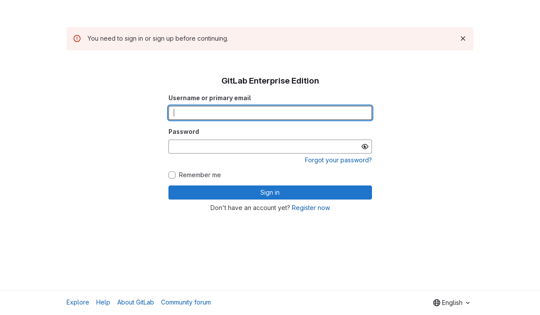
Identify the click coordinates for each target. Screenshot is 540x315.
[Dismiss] (463, 38)
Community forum (186, 302)
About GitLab (135, 302)
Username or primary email (209, 98)
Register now (311, 207)
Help (103, 302)
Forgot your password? (338, 160)
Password (183, 131)
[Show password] (365, 147)
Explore (78, 302)
